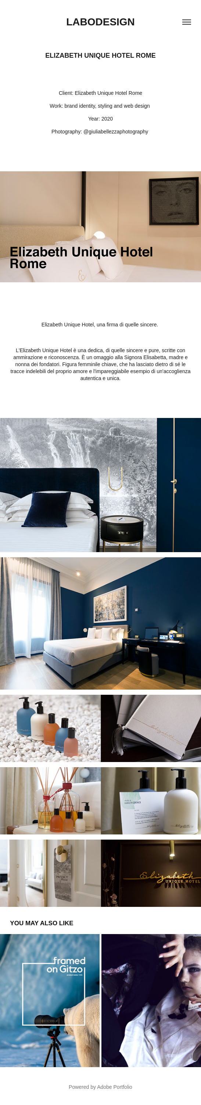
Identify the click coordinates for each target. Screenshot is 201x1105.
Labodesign (100, 22)
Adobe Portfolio (114, 1087)
